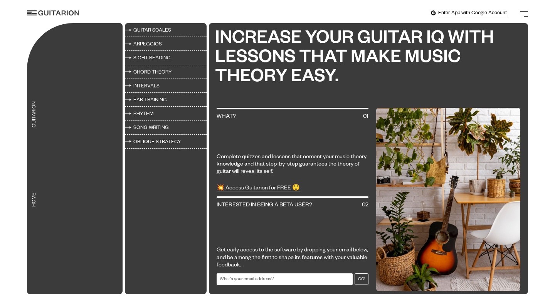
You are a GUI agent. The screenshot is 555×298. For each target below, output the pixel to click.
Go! (361, 279)
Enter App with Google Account (469, 13)
